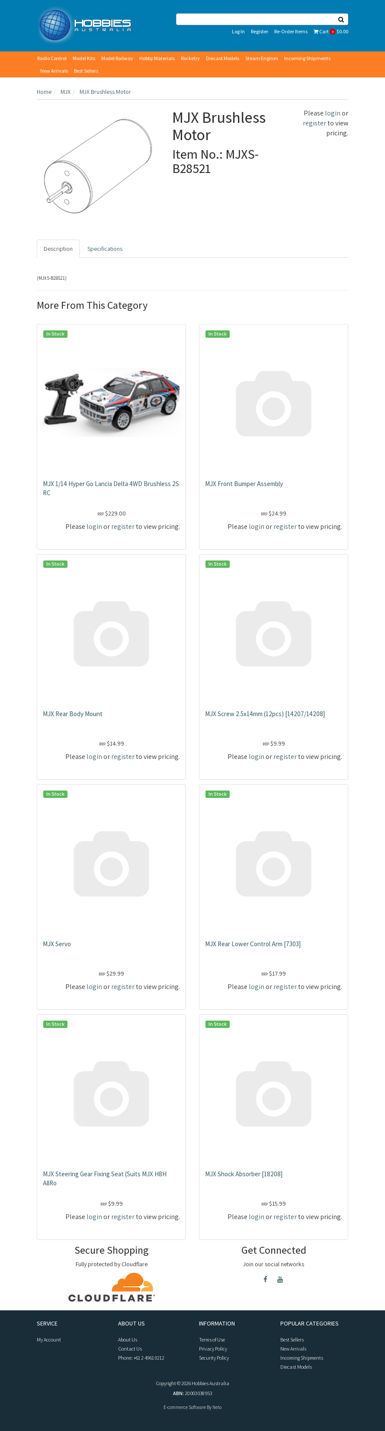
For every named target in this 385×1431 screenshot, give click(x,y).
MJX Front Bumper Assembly (244, 484)
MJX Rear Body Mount (73, 714)
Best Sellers (86, 70)
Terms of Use (212, 1339)
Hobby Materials (157, 58)
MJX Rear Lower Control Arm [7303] (253, 944)
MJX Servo (57, 944)
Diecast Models (222, 58)
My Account (49, 1339)
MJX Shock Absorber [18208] (243, 1174)
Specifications (104, 249)
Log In (238, 31)
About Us (127, 1339)
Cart (331, 31)
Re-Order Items (291, 31)
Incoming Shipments (307, 58)
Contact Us (130, 1348)
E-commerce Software (185, 1407)
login (332, 113)
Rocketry (190, 58)
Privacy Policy (213, 1348)
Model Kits (84, 58)
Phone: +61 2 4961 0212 (141, 1357)
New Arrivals (54, 70)
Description (58, 249)
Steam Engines (261, 58)
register (314, 123)
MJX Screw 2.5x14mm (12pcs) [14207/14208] (265, 714)
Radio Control (52, 58)
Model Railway (117, 58)
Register (259, 31)
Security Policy (214, 1357)
